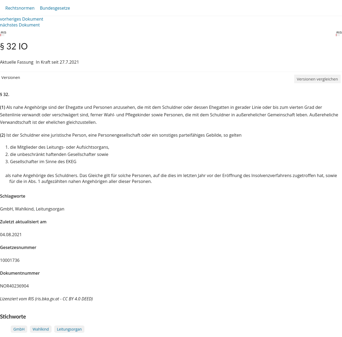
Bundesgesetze (55, 8)
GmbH (19, 329)
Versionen (10, 77)
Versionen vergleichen (317, 79)
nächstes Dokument (20, 25)
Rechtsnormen (19, 8)
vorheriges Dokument (21, 19)
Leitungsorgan (69, 329)
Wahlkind (41, 329)
